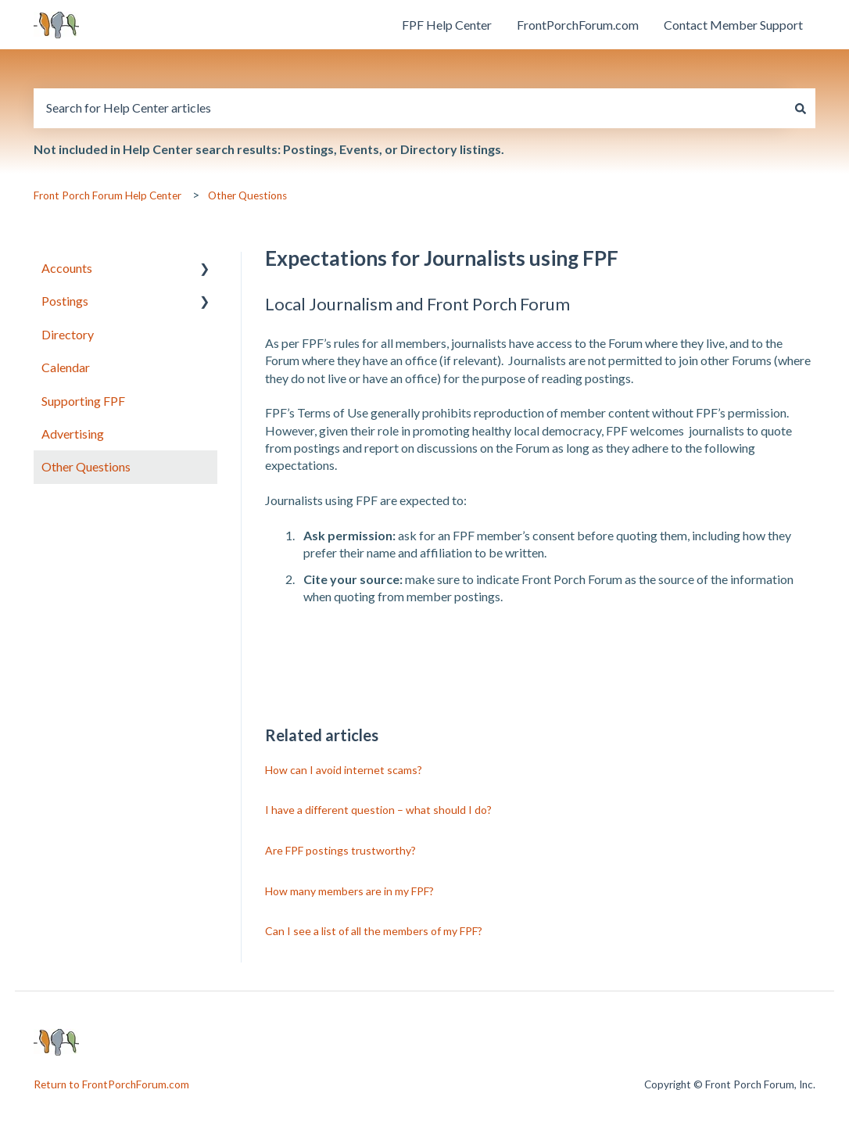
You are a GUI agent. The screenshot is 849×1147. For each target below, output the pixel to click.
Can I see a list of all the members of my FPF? (373, 930)
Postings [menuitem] (64, 300)
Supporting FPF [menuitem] (83, 400)
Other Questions (247, 195)
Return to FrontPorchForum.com (111, 1084)
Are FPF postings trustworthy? (340, 850)
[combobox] (410, 107)
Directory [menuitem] (67, 334)
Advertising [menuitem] (72, 433)
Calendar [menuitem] (65, 367)
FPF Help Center (447, 24)
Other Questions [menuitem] (86, 466)
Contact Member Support (733, 24)
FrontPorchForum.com (578, 24)
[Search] (800, 107)
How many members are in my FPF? (349, 891)
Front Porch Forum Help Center (107, 195)
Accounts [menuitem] (66, 267)
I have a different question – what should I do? (378, 809)
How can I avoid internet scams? (343, 769)
